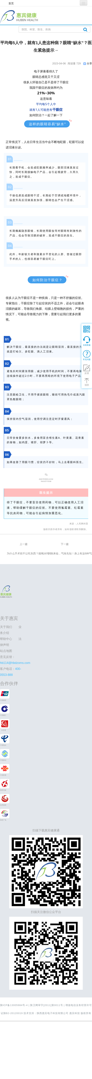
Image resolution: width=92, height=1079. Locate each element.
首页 (11, 3)
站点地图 (6, 650)
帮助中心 (6, 638)
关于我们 (6, 626)
